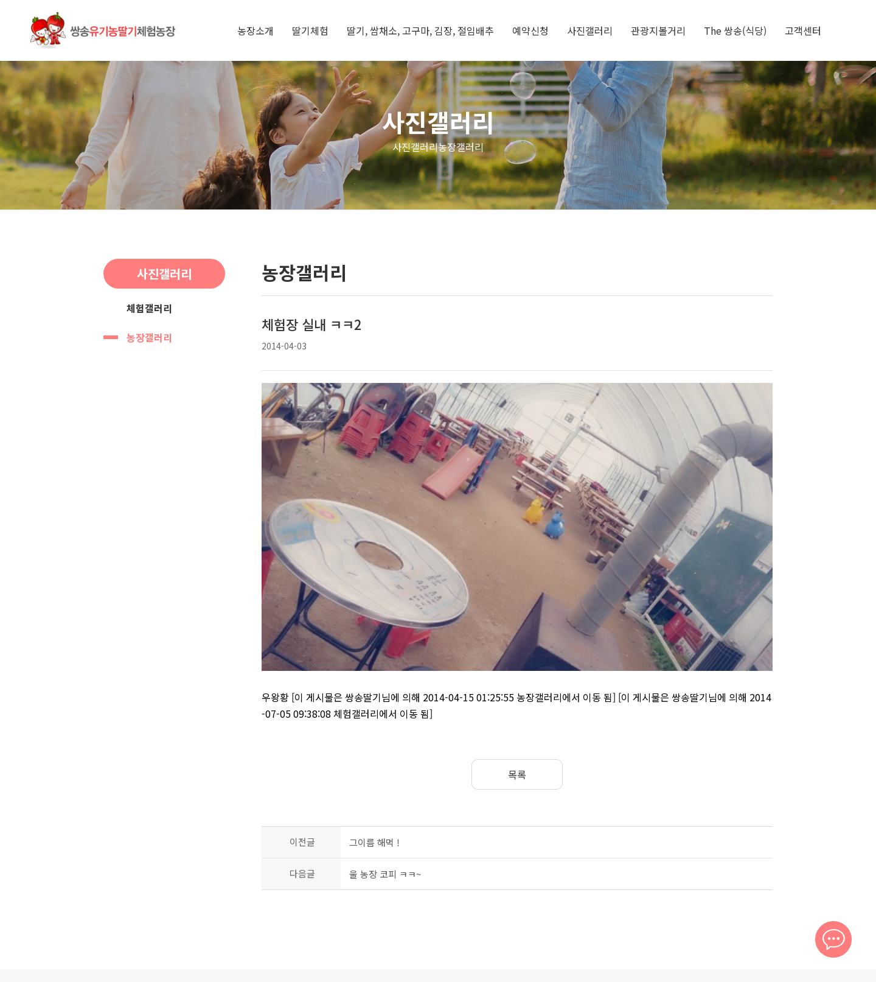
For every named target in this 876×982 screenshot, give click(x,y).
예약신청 (530, 30)
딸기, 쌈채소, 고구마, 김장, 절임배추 (420, 30)
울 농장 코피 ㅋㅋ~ (385, 791)
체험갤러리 (149, 308)
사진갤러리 (590, 30)
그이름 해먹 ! (374, 759)
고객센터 (803, 30)
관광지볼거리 (658, 30)
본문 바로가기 (0, 0)
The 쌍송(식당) (735, 30)
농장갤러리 (149, 337)
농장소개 (255, 30)
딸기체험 (310, 30)
